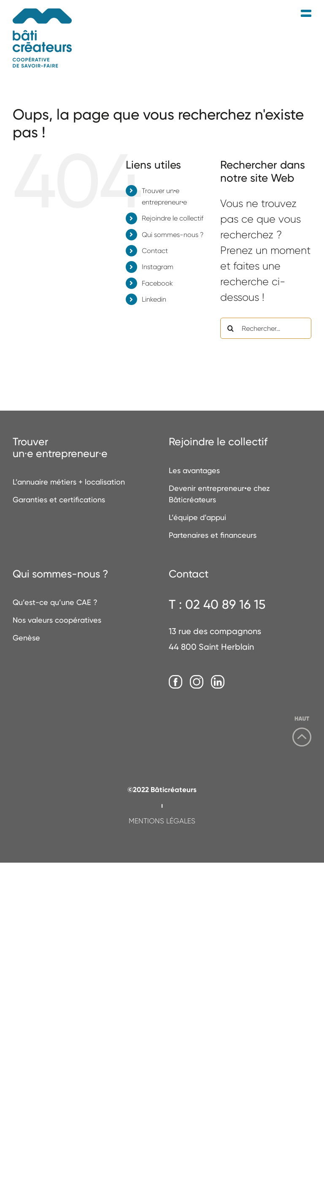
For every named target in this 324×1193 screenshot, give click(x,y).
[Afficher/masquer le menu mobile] (306, 13)
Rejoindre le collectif (172, 218)
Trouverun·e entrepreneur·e (60, 447)
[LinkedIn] (217, 682)
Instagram (157, 267)
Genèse (26, 637)
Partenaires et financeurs (212, 535)
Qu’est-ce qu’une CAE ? (55, 602)
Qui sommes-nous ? (172, 235)
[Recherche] (230, 328)
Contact (155, 251)
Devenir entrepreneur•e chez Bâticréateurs (219, 494)
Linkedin (154, 299)
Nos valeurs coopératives (57, 620)
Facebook (157, 283)
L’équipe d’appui (197, 517)
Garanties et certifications (59, 499)
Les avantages (194, 470)
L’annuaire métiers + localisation (69, 481)
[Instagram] (196, 682)
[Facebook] (175, 682)
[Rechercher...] (265, 328)
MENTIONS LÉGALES (162, 821)
